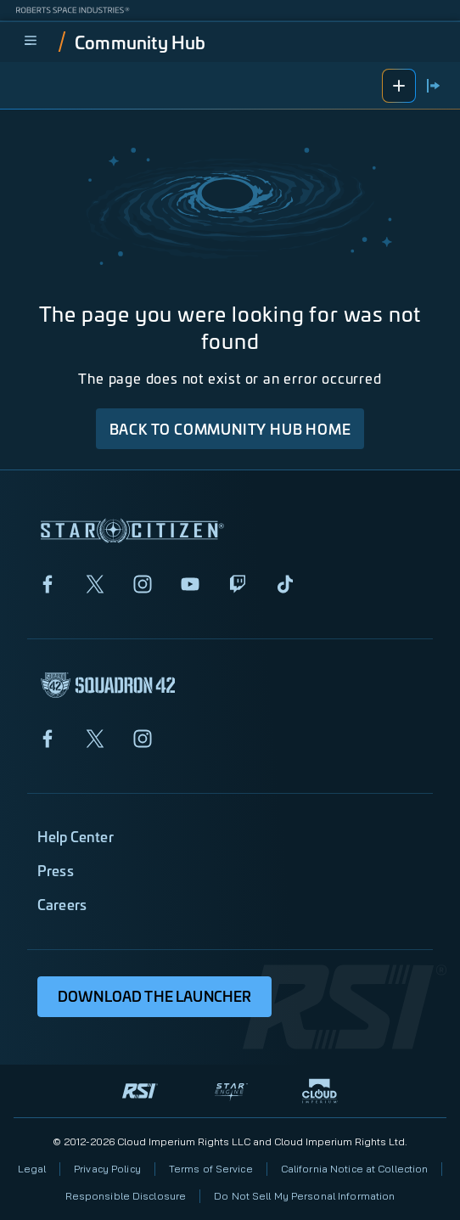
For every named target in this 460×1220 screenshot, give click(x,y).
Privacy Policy (107, 1168)
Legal (32, 1168)
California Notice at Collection (355, 1168)
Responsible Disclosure (126, 1195)
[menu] (31, 42)
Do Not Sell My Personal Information (304, 1195)
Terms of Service (211, 1168)
